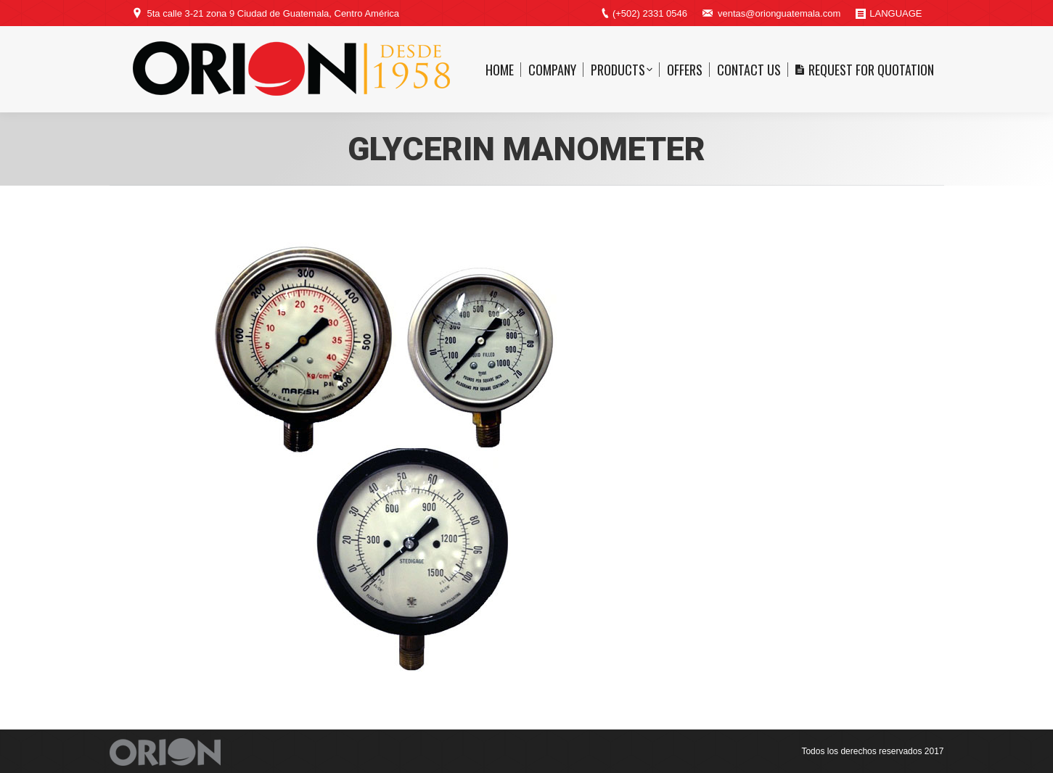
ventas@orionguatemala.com (779, 13)
